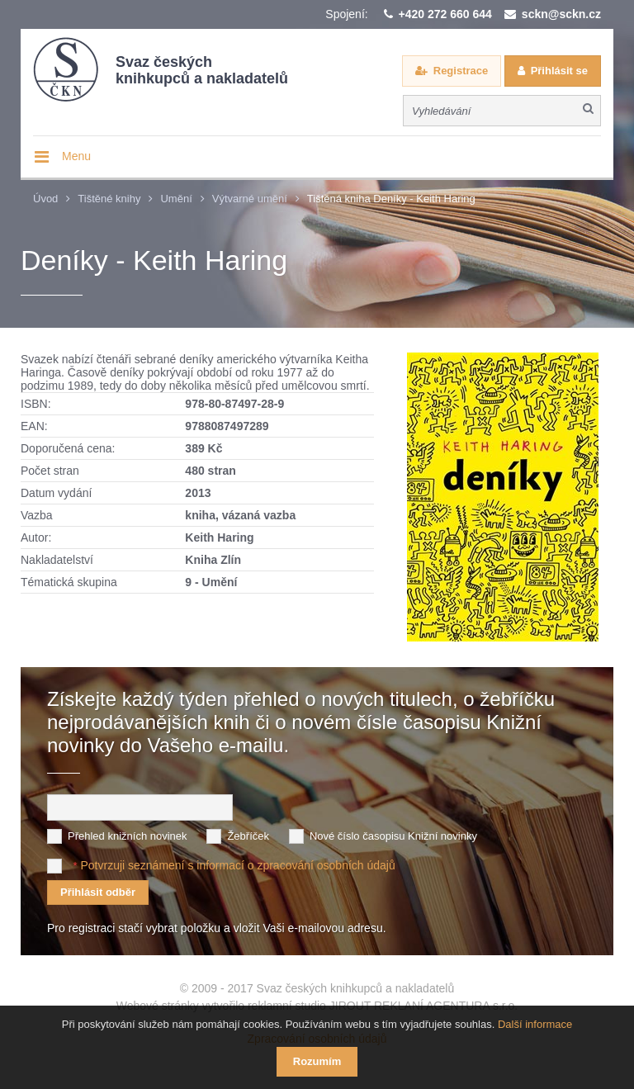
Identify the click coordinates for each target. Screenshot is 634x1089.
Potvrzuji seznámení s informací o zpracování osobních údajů (237, 865)
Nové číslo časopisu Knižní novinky (393, 836)
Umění (176, 198)
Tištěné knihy (109, 198)
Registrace (460, 70)
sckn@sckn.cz (561, 14)
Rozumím (317, 1061)
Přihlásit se (559, 70)
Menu (76, 156)
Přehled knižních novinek (127, 836)
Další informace (535, 1024)
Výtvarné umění (249, 198)
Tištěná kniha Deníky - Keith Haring (391, 198)
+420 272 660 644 (445, 14)
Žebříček (248, 836)
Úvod (45, 198)
